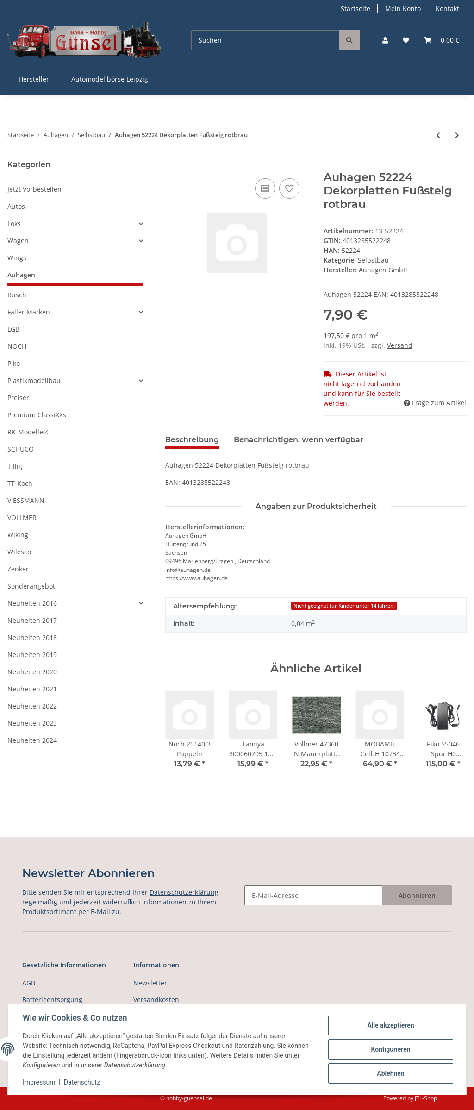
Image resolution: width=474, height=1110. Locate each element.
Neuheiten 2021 (32, 688)
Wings (16, 257)
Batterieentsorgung (52, 999)
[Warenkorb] (442, 40)
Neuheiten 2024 (32, 740)
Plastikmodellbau (34, 380)
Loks (14, 223)
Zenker (18, 568)
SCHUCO (20, 449)
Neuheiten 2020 (32, 671)
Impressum (39, 1082)
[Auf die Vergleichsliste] (265, 188)
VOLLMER (22, 517)
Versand (399, 345)
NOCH (16, 346)
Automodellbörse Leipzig (109, 79)
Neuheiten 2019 (32, 654)
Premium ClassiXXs (36, 414)
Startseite (355, 8)
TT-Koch (19, 483)
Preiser (18, 397)
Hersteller (34, 79)
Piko (13, 363)
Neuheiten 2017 (32, 620)
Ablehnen (390, 1073)
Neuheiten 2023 (32, 723)
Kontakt (447, 8)
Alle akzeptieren (390, 1025)
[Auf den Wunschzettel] (289, 188)
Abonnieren (417, 895)
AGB (28, 982)
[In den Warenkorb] (172, 166)
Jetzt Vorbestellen (34, 189)
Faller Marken (28, 311)
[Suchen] (265, 40)
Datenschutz (82, 1082)
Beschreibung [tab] (192, 439)
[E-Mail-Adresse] (313, 895)
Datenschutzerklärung (184, 892)
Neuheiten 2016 (32, 603)
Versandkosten (156, 999)
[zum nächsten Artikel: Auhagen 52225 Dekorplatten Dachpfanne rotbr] (457, 135)
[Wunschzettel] (406, 40)
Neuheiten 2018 (32, 637)
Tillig (14, 466)
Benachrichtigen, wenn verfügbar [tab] (298, 439)
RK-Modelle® (28, 431)
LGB (13, 329)
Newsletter (150, 982)
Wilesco (19, 551)
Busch (16, 294)
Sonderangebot (31, 586)
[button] (385, 40)
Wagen (18, 240)
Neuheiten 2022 (32, 706)
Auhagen (21, 274)
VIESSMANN (25, 500)
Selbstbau (373, 260)
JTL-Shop (426, 1098)
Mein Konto (403, 8)
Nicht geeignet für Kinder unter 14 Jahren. (344, 605)
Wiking (17, 534)
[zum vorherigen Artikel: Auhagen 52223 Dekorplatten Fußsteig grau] (438, 135)
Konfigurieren (390, 1049)
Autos (16, 206)
